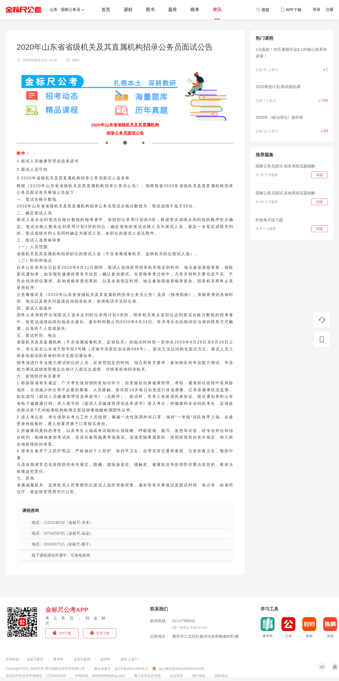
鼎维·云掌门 (129, 659)
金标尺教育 (35, 659)
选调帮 (105, 659)
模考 (194, 9)
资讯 (217, 9)
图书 (150, 9)
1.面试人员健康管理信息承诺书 (48, 161)
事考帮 (58, 659)
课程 (128, 9)
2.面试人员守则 (32, 169)
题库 (172, 9)
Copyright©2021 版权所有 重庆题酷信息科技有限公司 (45, 668)
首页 (105, 9)
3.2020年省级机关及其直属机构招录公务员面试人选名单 (73, 178)
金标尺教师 (82, 659)
